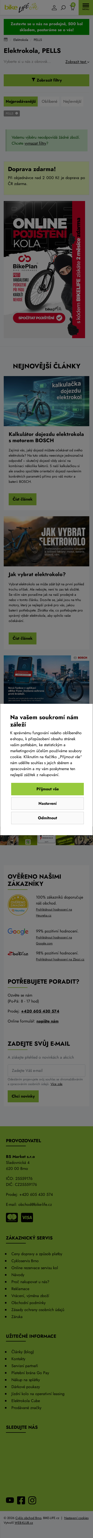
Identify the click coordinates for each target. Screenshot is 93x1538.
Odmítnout (47, 818)
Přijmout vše (47, 789)
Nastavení (47, 803)
